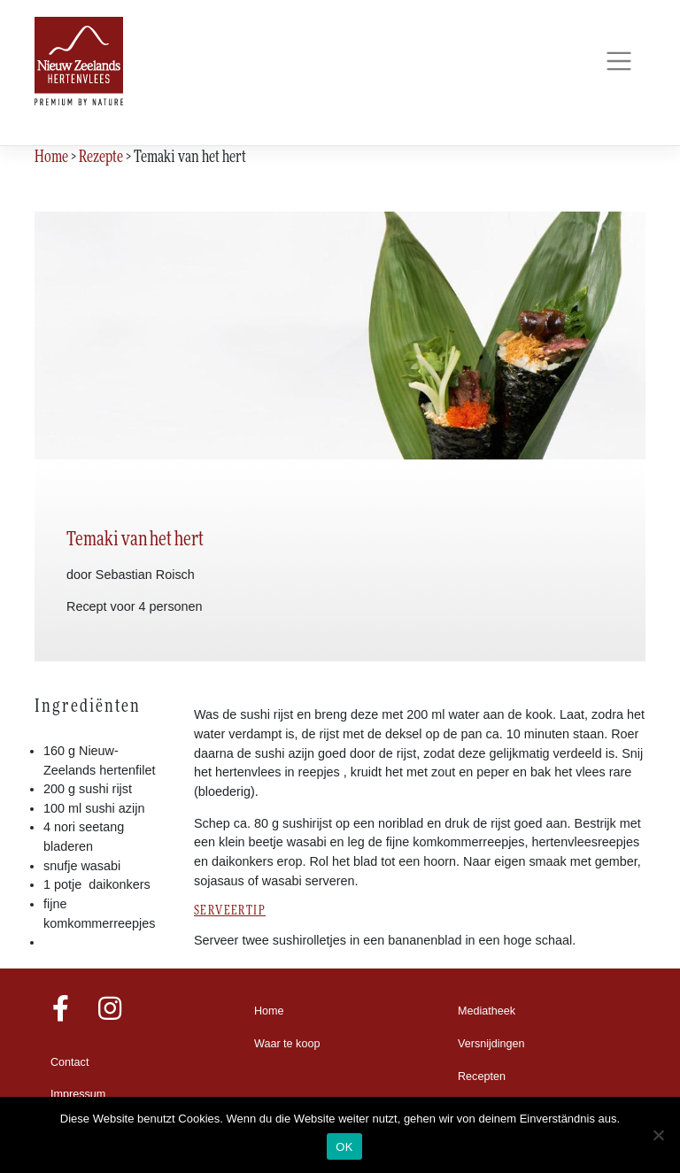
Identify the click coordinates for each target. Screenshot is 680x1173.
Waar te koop (287, 1044)
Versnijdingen (491, 1044)
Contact (69, 1062)
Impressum (77, 1094)
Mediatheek (486, 1011)
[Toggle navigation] (618, 61)
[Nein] (658, 1135)
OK (344, 1147)
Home (269, 1011)
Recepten (482, 1076)
